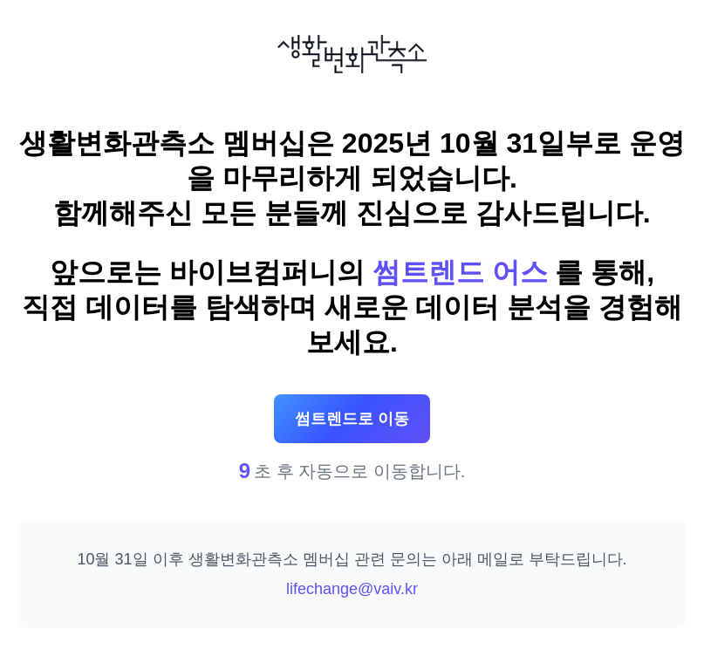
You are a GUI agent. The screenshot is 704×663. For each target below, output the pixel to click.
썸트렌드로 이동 (352, 418)
